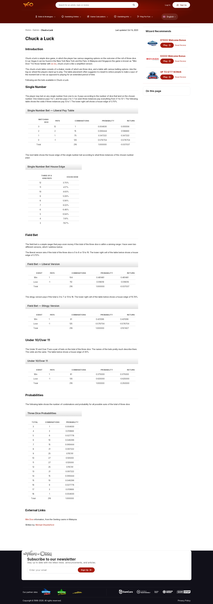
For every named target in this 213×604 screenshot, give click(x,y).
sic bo (54, 64)
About (167, 558)
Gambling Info (142, 566)
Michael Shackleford (45, 525)
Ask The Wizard (143, 578)
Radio (167, 574)
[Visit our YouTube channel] (25, 577)
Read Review (180, 45)
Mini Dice (29, 519)
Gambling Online (143, 574)
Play (167, 45)
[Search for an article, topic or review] (94, 5)
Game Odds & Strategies (147, 558)
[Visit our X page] (31, 577)
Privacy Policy (184, 600)
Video (182, 558)
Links (167, 566)
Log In (166, 5)
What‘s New (170, 570)
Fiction (183, 570)
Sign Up (182, 5)
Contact (168, 562)
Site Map (184, 566)
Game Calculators (144, 562)
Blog (182, 562)
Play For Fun (141, 570)
